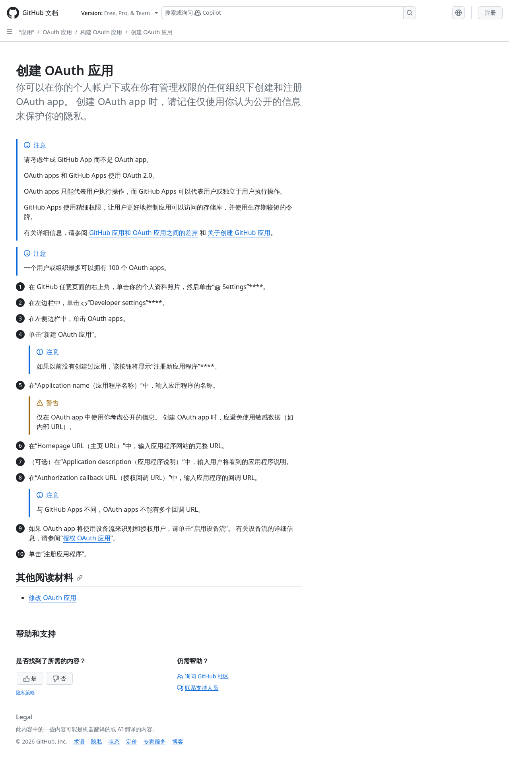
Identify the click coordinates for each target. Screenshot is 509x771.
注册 (490, 12)
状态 (114, 741)
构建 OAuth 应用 (101, 32)
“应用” (26, 32)
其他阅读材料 (49, 577)
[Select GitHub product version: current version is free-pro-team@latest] (119, 13)
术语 (79, 741)
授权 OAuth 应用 (87, 538)
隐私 (96, 741)
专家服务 (155, 741)
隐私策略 (25, 692)
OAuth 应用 (57, 32)
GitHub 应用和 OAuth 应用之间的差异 (143, 232)
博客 (177, 741)
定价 (131, 741)
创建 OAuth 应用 (152, 32)
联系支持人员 (197, 687)
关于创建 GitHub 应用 (239, 232)
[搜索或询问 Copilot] (288, 12)
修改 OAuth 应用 (52, 597)
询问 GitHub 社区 (203, 676)
